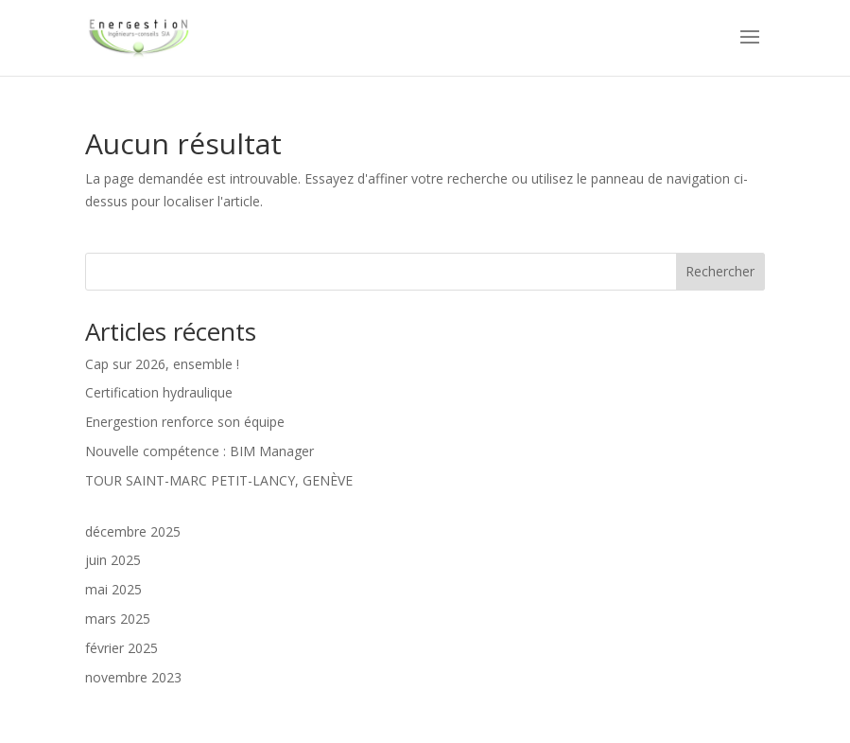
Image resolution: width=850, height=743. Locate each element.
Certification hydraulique (159, 392)
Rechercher (720, 271)
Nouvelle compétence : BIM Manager (199, 451)
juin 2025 (113, 560)
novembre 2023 (133, 677)
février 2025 (121, 648)
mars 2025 (117, 619)
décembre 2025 (133, 531)
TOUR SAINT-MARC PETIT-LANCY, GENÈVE (219, 480)
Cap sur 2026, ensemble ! (162, 364)
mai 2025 (113, 589)
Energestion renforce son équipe (185, 422)
